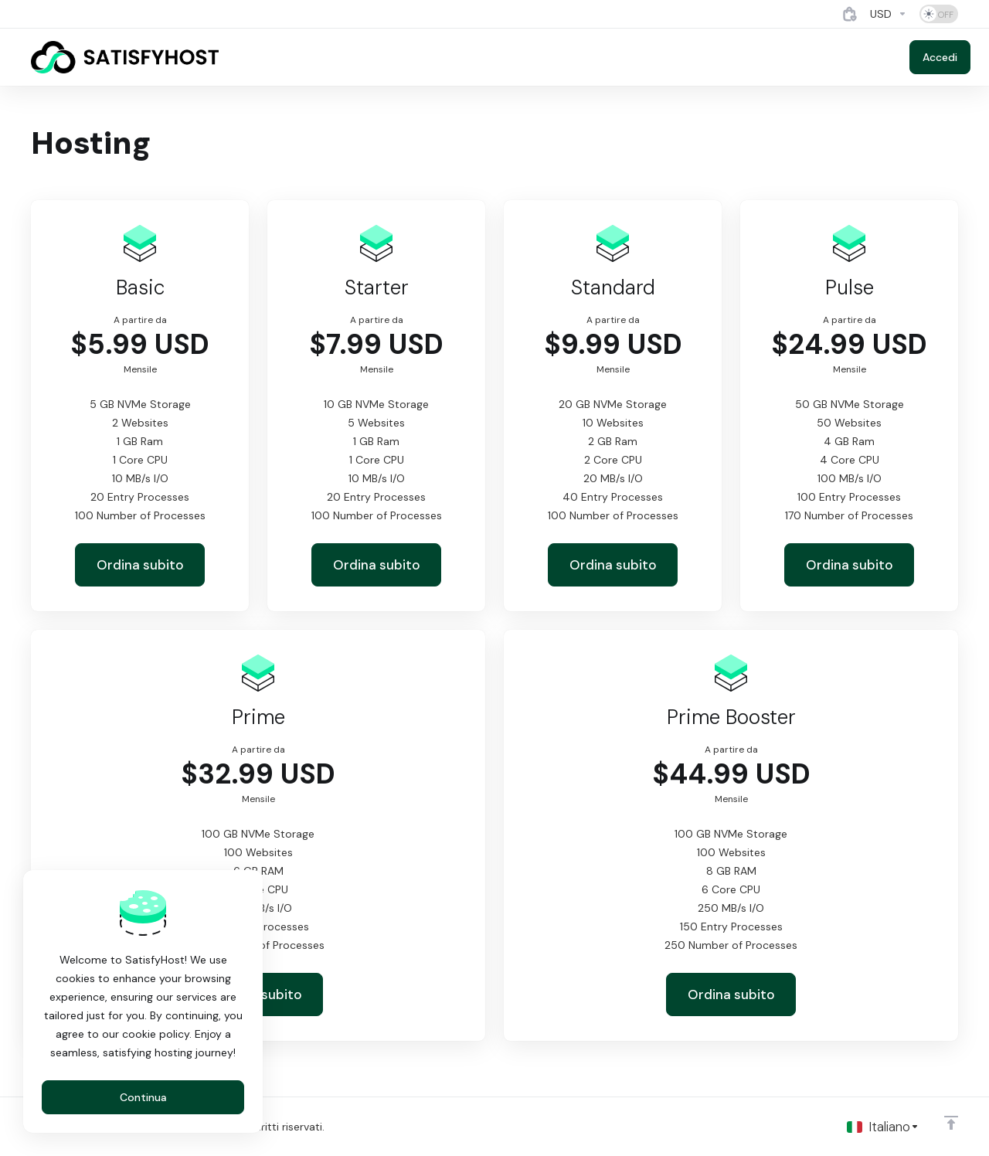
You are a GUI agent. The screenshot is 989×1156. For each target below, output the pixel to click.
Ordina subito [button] (140, 564)
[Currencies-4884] (888, 14)
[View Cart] (850, 14)
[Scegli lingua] (883, 1127)
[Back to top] (951, 1123)
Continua (143, 1097)
